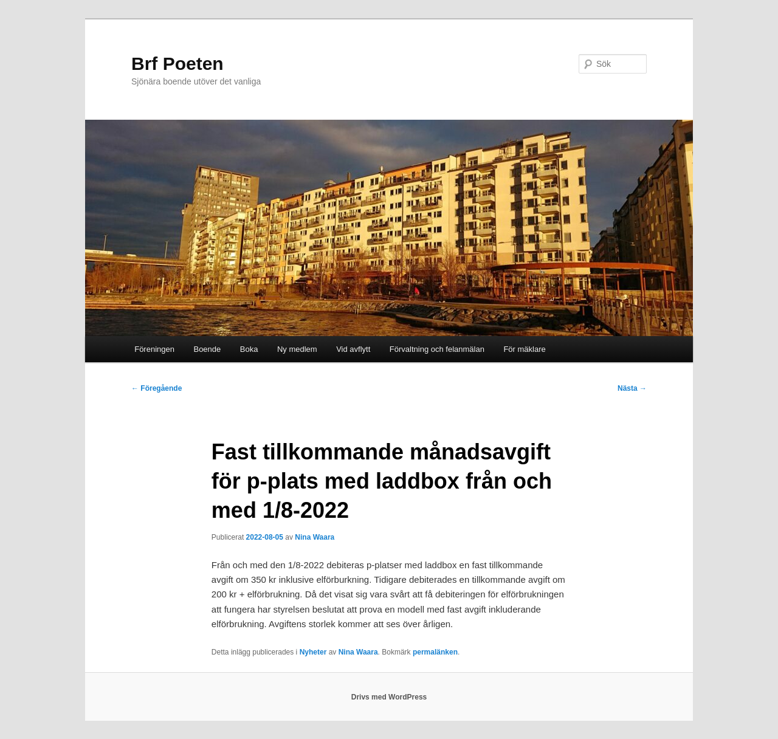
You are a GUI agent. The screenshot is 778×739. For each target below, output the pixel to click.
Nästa (632, 388)
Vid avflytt (353, 349)
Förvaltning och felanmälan (437, 349)
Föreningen (154, 349)
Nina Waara (314, 537)
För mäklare (524, 349)
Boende (207, 349)
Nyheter (313, 652)
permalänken (435, 652)
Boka (249, 349)
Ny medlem (297, 349)
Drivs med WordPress (389, 697)
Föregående (156, 388)
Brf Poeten (177, 63)
